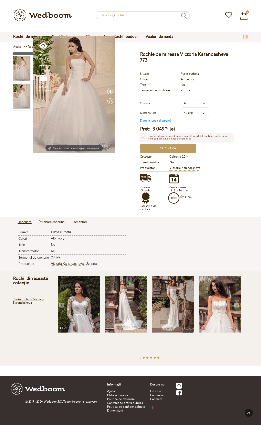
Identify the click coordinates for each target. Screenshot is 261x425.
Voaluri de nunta (159, 37)
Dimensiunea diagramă (155, 120)
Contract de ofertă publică (125, 403)
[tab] (24, 222)
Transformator (149, 162)
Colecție (146, 157)
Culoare (145, 103)
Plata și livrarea (117, 395)
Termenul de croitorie (155, 90)
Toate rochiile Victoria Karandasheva (28, 301)
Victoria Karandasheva (184, 168)
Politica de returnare (121, 399)
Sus (249, 413)
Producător (147, 168)
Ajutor (111, 391)
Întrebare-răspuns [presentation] (51, 222)
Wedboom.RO (53, 402)
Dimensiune (148, 113)
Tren (143, 85)
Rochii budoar (125, 37)
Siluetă (144, 74)
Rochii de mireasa (28, 37)
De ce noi (157, 391)
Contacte (156, 399)
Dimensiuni (115, 410)
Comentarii (157, 395)
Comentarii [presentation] (79, 222)
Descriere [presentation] (24, 222)
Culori (144, 79)
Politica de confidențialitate (126, 406)
